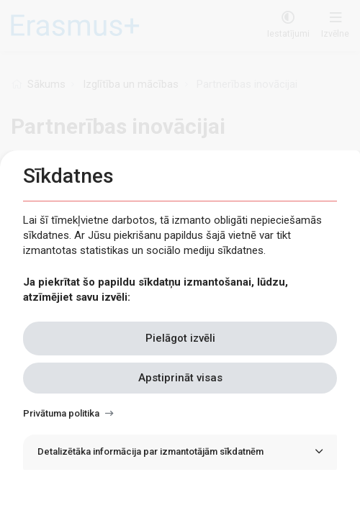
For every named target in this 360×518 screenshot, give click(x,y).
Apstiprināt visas (180, 377)
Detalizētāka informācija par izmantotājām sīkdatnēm (150, 451)
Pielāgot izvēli (180, 338)
